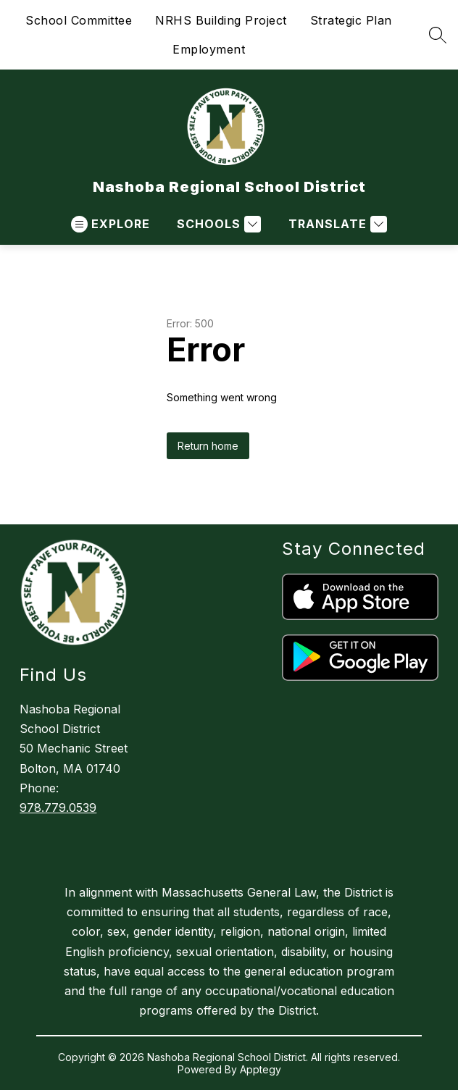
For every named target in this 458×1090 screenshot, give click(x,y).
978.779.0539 (58, 807)
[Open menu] (110, 224)
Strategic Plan (351, 20)
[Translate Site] (336, 224)
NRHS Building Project (221, 20)
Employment (208, 49)
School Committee (78, 20)
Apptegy (260, 1069)
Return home (208, 446)
